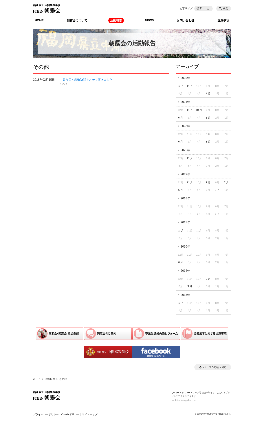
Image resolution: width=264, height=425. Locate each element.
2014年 (185, 270)
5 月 (189, 286)
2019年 (185, 174)
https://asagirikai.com (185, 400)
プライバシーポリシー (46, 414)
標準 (199, 8)
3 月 (208, 93)
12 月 (180, 86)
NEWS (149, 20)
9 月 (208, 134)
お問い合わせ (185, 20)
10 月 (199, 109)
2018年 (185, 198)
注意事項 (223, 20)
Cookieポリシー (70, 414)
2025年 (185, 77)
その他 (63, 84)
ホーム (37, 379)
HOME (39, 20)
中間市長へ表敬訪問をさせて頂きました (86, 79)
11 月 (190, 86)
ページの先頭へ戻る (214, 367)
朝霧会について (77, 20)
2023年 (185, 126)
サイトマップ (89, 414)
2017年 (185, 222)
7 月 (226, 182)
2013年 (185, 294)
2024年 (185, 101)
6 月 (180, 117)
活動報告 (116, 20)
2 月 (217, 189)
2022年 (185, 150)
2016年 (185, 246)
